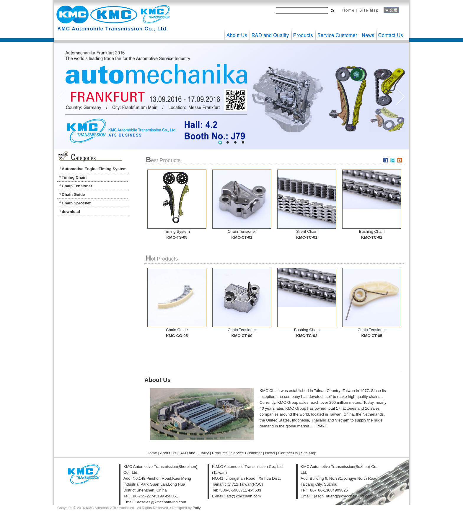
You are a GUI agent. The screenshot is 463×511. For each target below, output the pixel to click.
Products (303, 30)
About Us (237, 30)
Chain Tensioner (77, 186)
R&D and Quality (270, 30)
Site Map (368, 9)
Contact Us (391, 30)
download (71, 211)
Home (347, 9)
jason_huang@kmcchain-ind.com (343, 496)
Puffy (196, 508)
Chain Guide (73, 194)
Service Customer (337, 30)
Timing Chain (74, 177)
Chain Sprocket (76, 203)
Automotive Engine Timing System (94, 169)
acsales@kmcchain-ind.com (161, 502)
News (368, 30)
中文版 (394, 9)
